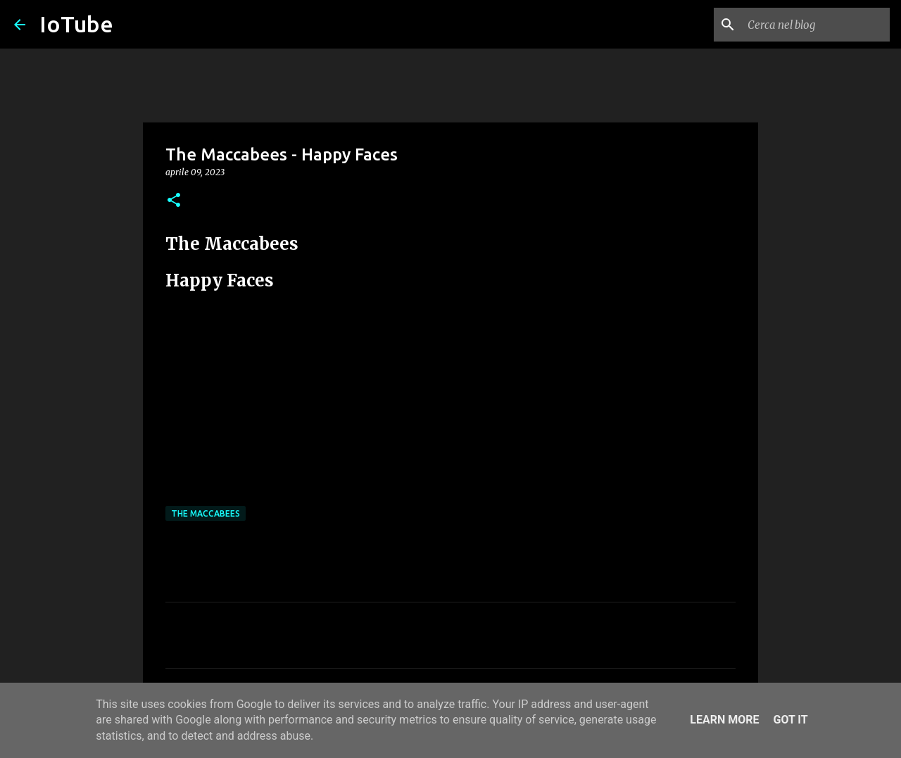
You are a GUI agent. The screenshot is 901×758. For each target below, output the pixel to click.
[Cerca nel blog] (816, 25)
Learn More (724, 719)
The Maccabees (205, 513)
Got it (790, 719)
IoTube (76, 24)
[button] (173, 200)
